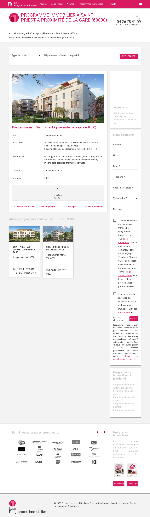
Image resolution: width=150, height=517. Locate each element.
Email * (116, 166)
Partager (72, 206)
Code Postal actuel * (123, 188)
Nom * (116, 155)
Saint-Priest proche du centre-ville (57, 248)
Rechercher (129, 56)
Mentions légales (119, 503)
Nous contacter (95, 206)
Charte (113, 4)
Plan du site (73, 506)
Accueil (43, 4)
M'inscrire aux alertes (24, 206)
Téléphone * (119, 177)
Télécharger (119, 484)
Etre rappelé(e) (48, 206)
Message (117, 209)
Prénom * (117, 145)
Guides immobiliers (49, 12)
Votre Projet (57, 4)
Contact (68, 12)
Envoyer (133, 319)
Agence (70, 4)
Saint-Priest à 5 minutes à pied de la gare (24, 250)
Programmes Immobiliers (91, 4)
